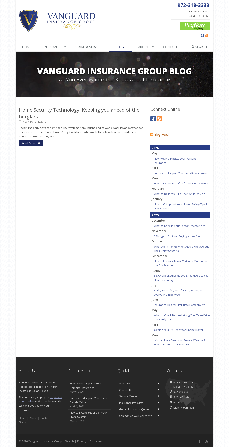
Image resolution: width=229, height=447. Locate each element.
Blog (123, 47)
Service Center (139, 396)
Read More (30, 143)
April (155, 168)
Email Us (178, 402)
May (155, 153)
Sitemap (23, 422)
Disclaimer (96, 441)
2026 (155, 148)
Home (26, 47)
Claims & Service (91, 47)
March (156, 178)
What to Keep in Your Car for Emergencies (179, 226)
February (158, 188)
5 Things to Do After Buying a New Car (177, 236)
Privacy (81, 441)
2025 (155, 215)
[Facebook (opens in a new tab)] (202, 35)
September (159, 256)
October (157, 241)
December (159, 220)
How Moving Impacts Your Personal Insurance (90, 388)
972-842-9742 (181, 397)
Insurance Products (139, 403)
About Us (139, 383)
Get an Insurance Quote (139, 409)
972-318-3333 (181, 392)
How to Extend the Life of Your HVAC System (181, 183)
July (154, 285)
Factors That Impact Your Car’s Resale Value (181, 173)
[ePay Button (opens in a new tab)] (195, 26)
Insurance (55, 47)
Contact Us (139, 390)
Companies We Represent (139, 416)
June (155, 300)
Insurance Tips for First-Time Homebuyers (179, 305)
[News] (159, 119)
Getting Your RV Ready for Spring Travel (178, 330)
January (157, 199)
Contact (173, 47)
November (159, 231)
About (146, 47)
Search (199, 47)
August (157, 270)
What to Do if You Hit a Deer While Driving (179, 194)
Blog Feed (159, 134)
